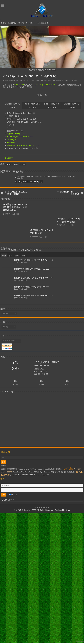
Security (36, 614)
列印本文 (9, 158)
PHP (31, 608)
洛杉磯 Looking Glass (16, 134)
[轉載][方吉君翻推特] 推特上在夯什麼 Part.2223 (33, 435)
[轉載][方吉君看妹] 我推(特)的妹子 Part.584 (31, 426)
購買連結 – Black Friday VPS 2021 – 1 (24, 145)
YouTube (68, 607)
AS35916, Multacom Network (20, 137)
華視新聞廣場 (12, 608)
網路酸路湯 (64, 611)
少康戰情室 (4, 608)
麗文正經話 (51, 608)
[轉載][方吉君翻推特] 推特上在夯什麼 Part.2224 (33, 417)
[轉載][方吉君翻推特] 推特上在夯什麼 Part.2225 (33, 399)
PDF (41, 614)
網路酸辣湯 (71, 611)
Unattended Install (23, 608)
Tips (34, 608)
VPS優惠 (23, 164)
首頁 (3, 23)
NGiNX (31, 614)
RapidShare (17, 611)
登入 (24, 389)
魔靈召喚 (59, 608)
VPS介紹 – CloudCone (45, 85)
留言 (17, 395)
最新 (4, 395)
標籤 (23, 395)
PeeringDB (12, 140)
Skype (41, 611)
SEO (23, 614)
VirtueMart (18, 614)
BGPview (11, 142)
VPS (16, 164)
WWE (58, 611)
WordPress (29, 611)
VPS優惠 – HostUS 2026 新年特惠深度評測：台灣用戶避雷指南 (15, 207)
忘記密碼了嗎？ (7, 639)
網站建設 (11, 23)
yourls (12, 614)
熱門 (10, 395)
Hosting (9, 164)
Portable (39, 608)
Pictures (45, 608)
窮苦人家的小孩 (11, 80)
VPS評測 (53, 611)
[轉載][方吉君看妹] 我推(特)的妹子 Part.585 (31, 408)
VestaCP (46, 614)
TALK (23, 611)
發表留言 (59, 80)
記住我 (13, 634)
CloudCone (19, 85)
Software (47, 611)
